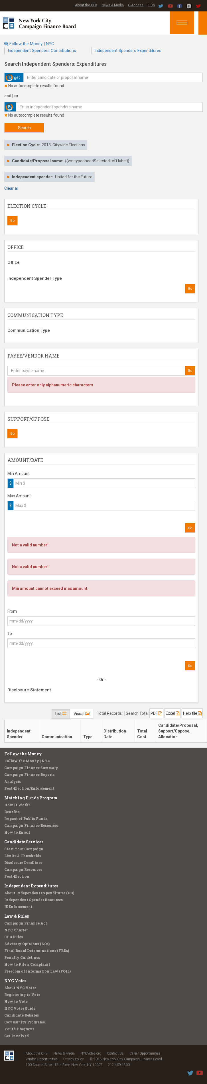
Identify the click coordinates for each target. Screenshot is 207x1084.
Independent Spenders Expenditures (127, 50)
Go (12, 221)
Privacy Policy (73, 1059)
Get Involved (16, 1035)
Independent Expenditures (31, 886)
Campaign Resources (23, 869)
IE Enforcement (18, 906)
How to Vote (16, 1001)
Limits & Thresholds (22, 855)
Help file (192, 713)
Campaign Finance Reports (29, 774)
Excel (172, 713)
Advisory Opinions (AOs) (27, 943)
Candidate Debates (21, 1015)
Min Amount (18, 473)
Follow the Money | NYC (31, 43)
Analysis (12, 781)
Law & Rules (16, 916)
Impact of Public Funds (25, 818)
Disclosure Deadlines (23, 862)
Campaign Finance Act (25, 923)
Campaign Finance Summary (31, 767)
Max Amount (19, 496)
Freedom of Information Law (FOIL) (37, 971)
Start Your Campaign (23, 849)
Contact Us (115, 1053)
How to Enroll (17, 832)
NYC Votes (15, 980)
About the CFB (86, 5)
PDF (156, 713)
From (12, 611)
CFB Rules (13, 937)
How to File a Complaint (27, 964)
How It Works (17, 804)
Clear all (11, 188)
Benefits (11, 811)
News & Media (113, 5)
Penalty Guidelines (22, 957)
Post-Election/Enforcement (29, 788)
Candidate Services (23, 842)
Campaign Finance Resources (31, 825)
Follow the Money (23, 753)
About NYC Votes (20, 987)
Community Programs (24, 1022)
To (9, 633)
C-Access (135, 5)
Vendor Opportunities (42, 1059)
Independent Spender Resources (33, 899)
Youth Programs (19, 1029)
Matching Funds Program (30, 797)
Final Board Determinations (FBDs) (36, 950)
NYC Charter (16, 930)
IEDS (151, 5)
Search (24, 127)
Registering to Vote (22, 994)
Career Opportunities (144, 1053)
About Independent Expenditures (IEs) (39, 893)
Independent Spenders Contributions (42, 50)
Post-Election (16, 876)
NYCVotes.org (90, 1053)
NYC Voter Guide (19, 1008)
